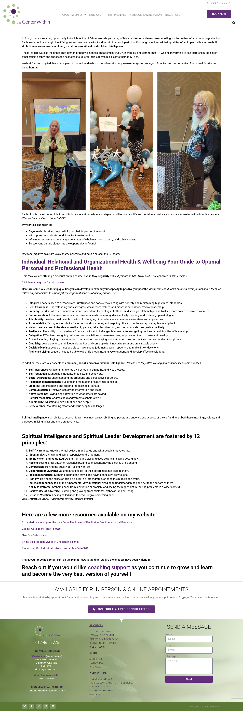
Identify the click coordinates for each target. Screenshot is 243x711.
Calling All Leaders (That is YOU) (41, 528)
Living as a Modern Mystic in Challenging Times (50, 541)
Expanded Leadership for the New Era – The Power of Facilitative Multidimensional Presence (77, 522)
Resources (174, 14)
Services (96, 14)
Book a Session (46, 678)
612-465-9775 (47, 642)
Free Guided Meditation (145, 14)
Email (169, 645)
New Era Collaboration (35, 535)
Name (168, 634)
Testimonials (117, 14)
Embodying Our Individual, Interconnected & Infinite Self (55, 548)
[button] (234, 23)
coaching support (109, 567)
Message (170, 656)
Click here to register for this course (43, 282)
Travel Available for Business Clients (47, 690)
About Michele (74, 14)
